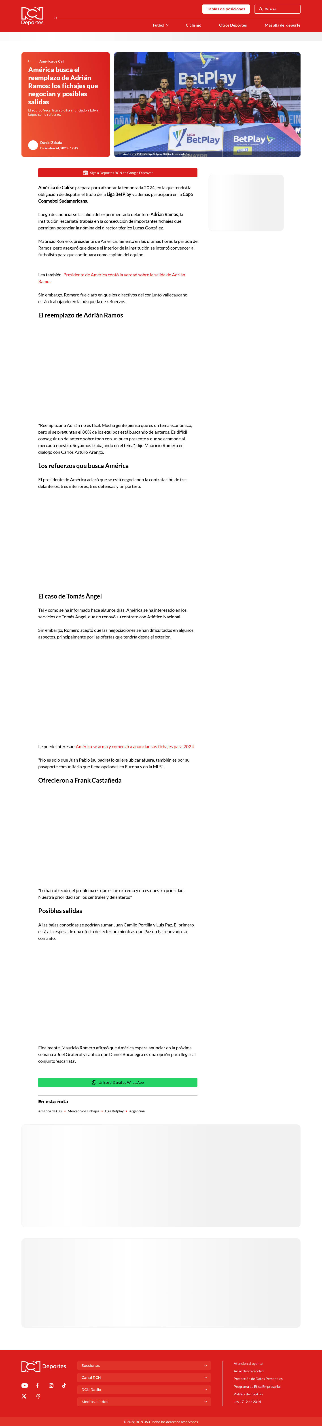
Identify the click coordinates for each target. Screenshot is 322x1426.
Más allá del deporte (283, 25)
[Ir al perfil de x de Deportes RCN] (23, 1397)
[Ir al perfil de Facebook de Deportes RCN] (37, 1386)
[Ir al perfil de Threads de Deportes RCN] (38, 1397)
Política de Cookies (248, 1394)
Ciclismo (193, 25)
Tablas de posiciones (226, 9)
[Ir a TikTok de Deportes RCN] (64, 1386)
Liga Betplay (114, 1111)
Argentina (137, 1111)
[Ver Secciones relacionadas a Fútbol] (167, 25)
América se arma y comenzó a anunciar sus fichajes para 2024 (135, 746)
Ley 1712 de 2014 (247, 1401)
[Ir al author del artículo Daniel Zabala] (33, 145)
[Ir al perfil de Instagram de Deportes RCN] (51, 1386)
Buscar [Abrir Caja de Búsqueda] (267, 9)
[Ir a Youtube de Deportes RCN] (24, 1386)
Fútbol (158, 25)
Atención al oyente (248, 1363)
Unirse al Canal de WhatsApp (118, 1082)
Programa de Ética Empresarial (257, 1386)
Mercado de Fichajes (83, 1111)
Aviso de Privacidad (249, 1371)
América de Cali (50, 1111)
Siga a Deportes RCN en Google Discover (118, 172)
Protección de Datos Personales (258, 1378)
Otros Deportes (233, 25)
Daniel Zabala (51, 142)
